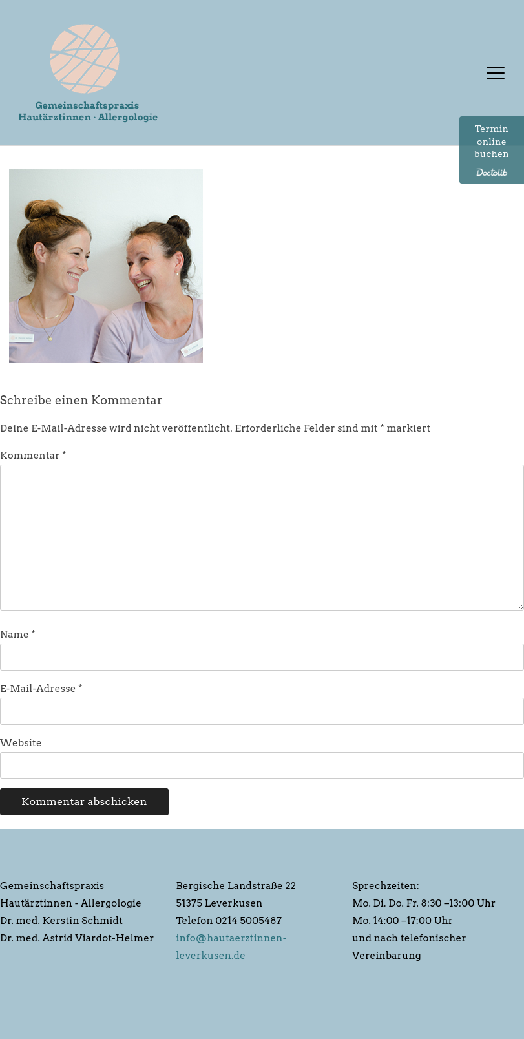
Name (18, 634)
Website (21, 743)
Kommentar (33, 455)
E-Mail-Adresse (41, 689)
